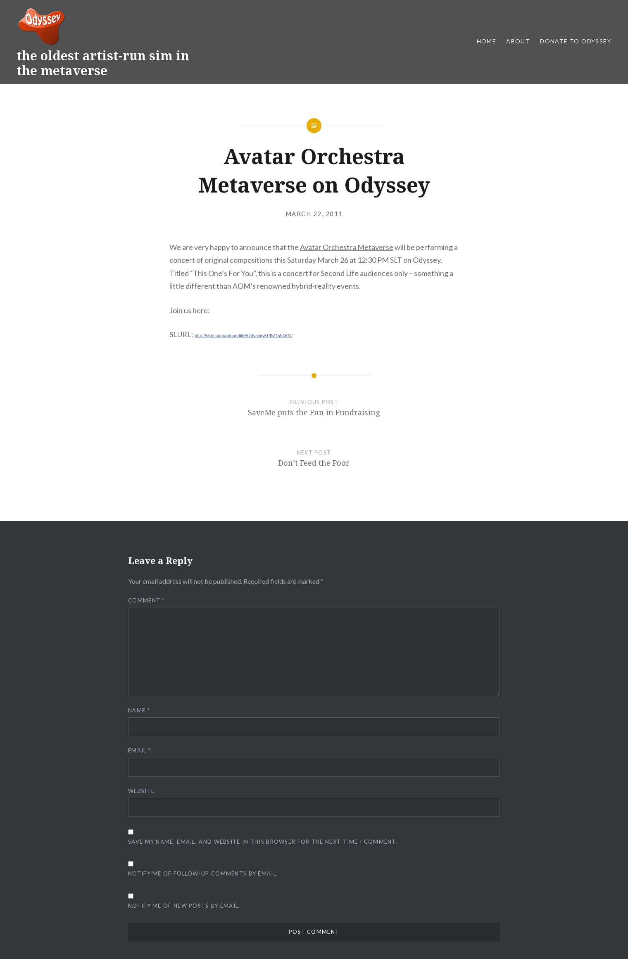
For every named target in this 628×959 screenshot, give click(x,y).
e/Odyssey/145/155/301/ (268, 335)
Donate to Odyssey (575, 41)
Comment (146, 600)
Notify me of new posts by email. (184, 905)
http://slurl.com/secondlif (219, 335)
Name (139, 710)
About (518, 41)
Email (139, 750)
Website (141, 791)
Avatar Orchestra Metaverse (346, 247)
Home (487, 41)
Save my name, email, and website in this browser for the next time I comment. (262, 841)
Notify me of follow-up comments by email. (203, 873)
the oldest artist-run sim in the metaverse (103, 63)
